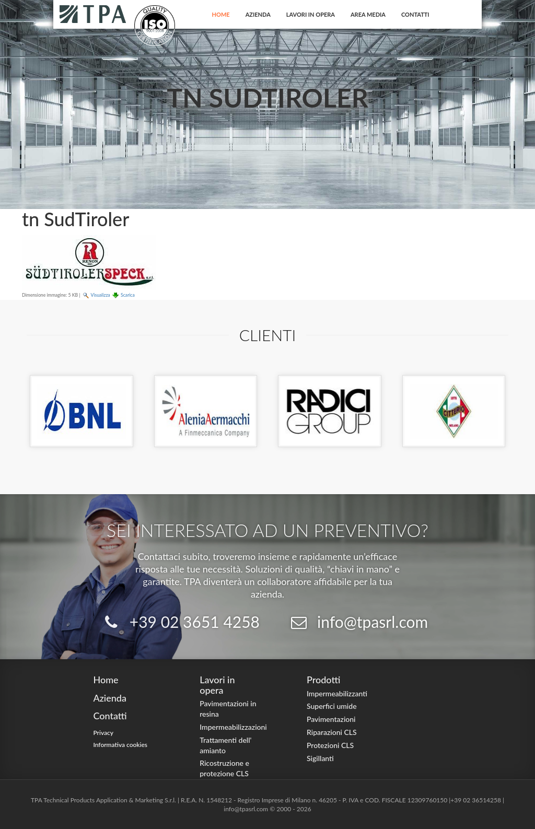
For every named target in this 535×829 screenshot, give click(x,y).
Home (221, 14)
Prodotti (323, 679)
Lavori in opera (310, 14)
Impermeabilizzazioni (233, 726)
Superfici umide (332, 706)
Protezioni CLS (330, 745)
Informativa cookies (120, 745)
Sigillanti (320, 758)
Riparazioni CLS (332, 732)
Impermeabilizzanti (337, 693)
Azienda (258, 14)
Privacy (103, 733)
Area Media (368, 14)
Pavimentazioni (331, 719)
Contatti (415, 14)
